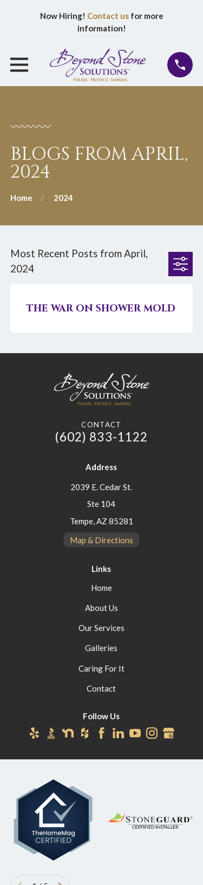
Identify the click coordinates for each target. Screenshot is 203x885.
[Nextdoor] (68, 733)
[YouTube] (135, 733)
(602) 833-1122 (101, 437)
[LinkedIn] (118, 733)
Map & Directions (101, 540)
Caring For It (101, 668)
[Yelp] (34, 733)
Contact (101, 688)
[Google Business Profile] (168, 733)
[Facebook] (101, 733)
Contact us (108, 16)
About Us (101, 608)
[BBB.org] (51, 733)
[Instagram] (152, 733)
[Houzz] (84, 733)
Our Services (101, 628)
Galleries (101, 648)
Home (101, 588)
